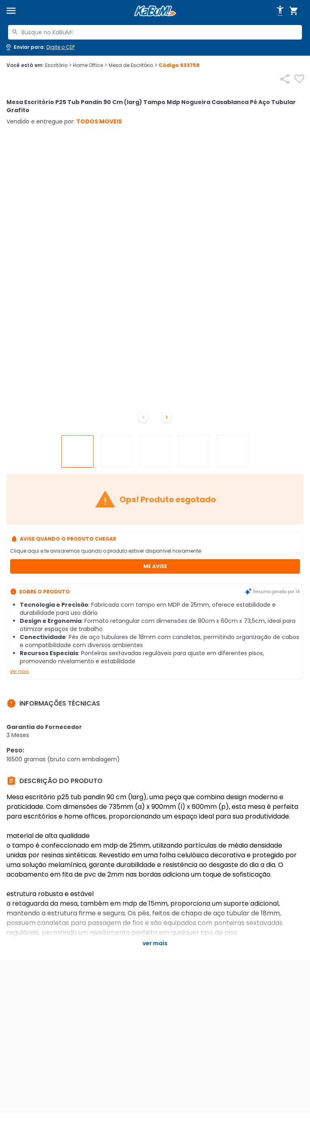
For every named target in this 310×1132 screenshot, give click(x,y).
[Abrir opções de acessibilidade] (280, 11)
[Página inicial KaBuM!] (155, 11)
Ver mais (19, 671)
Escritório (58, 65)
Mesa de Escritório (133, 65)
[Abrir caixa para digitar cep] (40, 47)
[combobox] (155, 32)
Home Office (90, 65)
